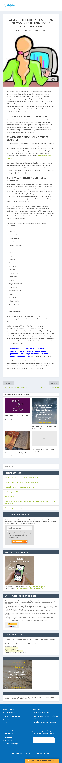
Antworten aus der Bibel (42, 712)
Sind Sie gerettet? (43, 753)
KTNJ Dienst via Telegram (36, 587)
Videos (7, 723)
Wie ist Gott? (9, 496)
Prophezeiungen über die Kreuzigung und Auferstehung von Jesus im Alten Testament (30, 502)
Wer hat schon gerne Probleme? (43, 449)
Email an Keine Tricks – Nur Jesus (45, 722)
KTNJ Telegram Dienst (12, 716)
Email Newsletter (10, 712)
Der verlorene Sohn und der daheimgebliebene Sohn (22, 482)
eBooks (7, 719)
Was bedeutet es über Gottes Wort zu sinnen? (20, 487)
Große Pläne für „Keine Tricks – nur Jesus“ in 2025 (21, 477)
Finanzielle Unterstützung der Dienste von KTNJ (32, 588)
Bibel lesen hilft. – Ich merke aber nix (17, 416)
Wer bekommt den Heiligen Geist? (17, 453)
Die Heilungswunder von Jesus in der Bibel (19, 508)
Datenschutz (9, 740)
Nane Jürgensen (30, 30)
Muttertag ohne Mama (13, 492)
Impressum (8, 737)
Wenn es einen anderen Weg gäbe (44, 426)
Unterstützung (43, 740)
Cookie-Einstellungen (11, 744)
